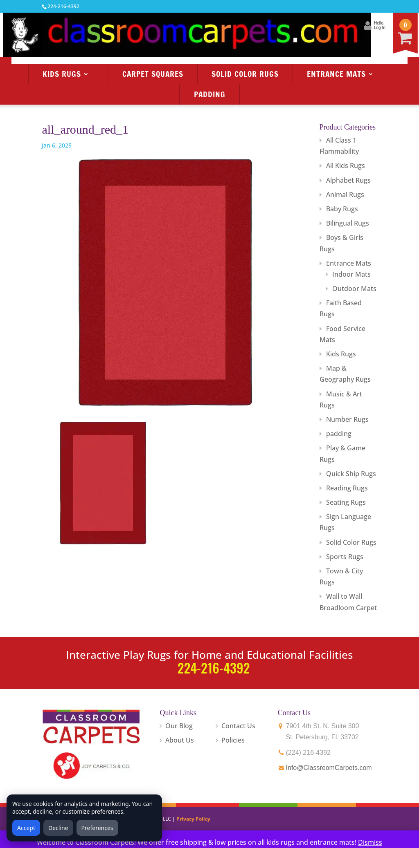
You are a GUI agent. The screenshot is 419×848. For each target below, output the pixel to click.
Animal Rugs (345, 194)
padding (338, 433)
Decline (58, 828)
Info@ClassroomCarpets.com (329, 767)
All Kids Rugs (345, 165)
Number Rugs (347, 419)
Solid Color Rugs (245, 73)
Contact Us (238, 725)
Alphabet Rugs (348, 180)
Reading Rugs (347, 487)
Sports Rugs (344, 556)
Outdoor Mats (354, 288)
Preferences (97, 828)
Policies (233, 740)
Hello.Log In (339, 25)
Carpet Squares (152, 73)
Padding (209, 94)
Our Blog (179, 725)
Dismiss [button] (370, 842)
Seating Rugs (346, 502)
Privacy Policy (193, 818)
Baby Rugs (342, 208)
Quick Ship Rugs (351, 473)
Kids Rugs (62, 73)
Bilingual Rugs (347, 223)
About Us (179, 740)
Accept (26, 828)
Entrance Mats (336, 73)
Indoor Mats (351, 274)
